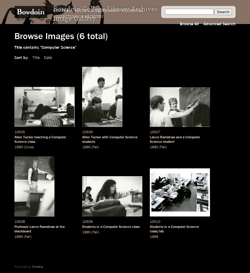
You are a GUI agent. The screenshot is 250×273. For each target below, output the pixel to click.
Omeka (37, 267)
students (88, 142)
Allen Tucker (23, 137)
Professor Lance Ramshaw (34, 227)
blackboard (22, 231)
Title (36, 58)
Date (48, 58)
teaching (41, 137)
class (31, 142)
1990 (18, 147)
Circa (29, 147)
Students (89, 227)
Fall (95, 147)
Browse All (189, 24)
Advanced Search (219, 24)
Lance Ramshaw (162, 137)
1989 (154, 237)
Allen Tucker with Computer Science (109, 137)
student (168, 142)
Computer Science (117, 227)
